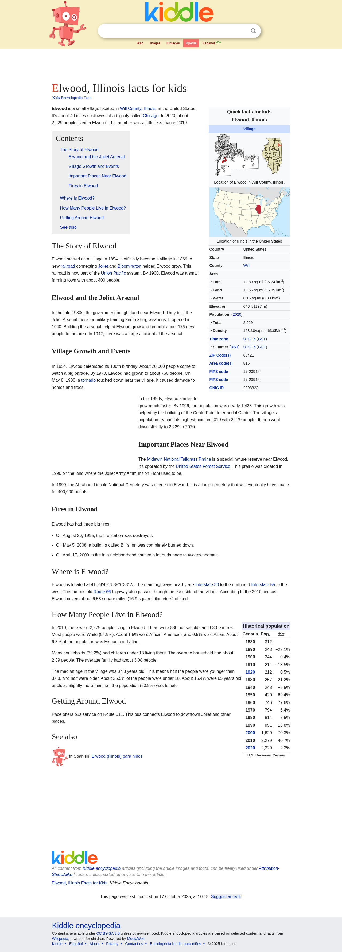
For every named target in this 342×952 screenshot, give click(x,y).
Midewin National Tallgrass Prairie (179, 459)
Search (253, 31)
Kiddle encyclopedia (102, 868)
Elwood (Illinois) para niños (117, 756)
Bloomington (129, 266)
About (94, 944)
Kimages (173, 43)
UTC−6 (249, 339)
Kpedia (191, 43)
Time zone (218, 339)
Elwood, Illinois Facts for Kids (79, 883)
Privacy (112, 944)
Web (140, 43)
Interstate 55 (263, 584)
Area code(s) (221, 363)
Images (154, 43)
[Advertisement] (171, 64)
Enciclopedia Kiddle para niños (175, 944)
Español (212, 42)
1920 (250, 672)
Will (246, 265)
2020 (237, 314)
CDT (262, 347)
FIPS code (218, 371)
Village (249, 129)
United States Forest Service (203, 466)
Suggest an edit (225, 896)
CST (262, 339)
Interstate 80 (207, 584)
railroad (68, 266)
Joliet (103, 266)
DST (234, 347)
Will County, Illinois (138, 108)
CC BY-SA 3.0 (107, 933)
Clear (242, 30)
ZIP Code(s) (220, 355)
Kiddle (57, 944)
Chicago (151, 115)
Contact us (134, 944)
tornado (88, 380)
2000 (250, 732)
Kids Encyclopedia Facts (72, 98)
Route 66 (102, 592)
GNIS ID (216, 388)
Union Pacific (113, 273)
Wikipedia (60, 939)
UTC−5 (249, 347)
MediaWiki (136, 939)
